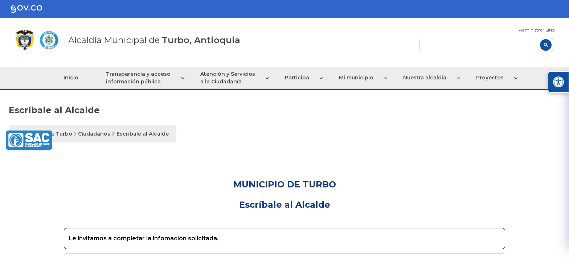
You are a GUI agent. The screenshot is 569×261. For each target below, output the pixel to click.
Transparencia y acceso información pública (141, 78)
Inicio (73, 77)
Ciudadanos (94, 133)
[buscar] (486, 45)
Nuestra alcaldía (424, 77)
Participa (298, 77)
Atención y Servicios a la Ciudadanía (229, 78)
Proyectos (489, 77)
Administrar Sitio (536, 30)
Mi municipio (356, 77)
